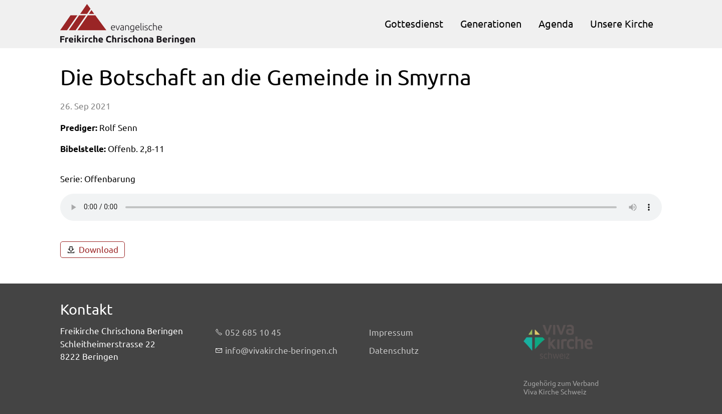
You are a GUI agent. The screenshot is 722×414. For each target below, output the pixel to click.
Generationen (490, 24)
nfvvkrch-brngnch (281, 351)
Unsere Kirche (621, 24)
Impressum (391, 332)
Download (98, 249)
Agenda (555, 24)
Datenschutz (394, 350)
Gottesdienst (414, 24)
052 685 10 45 (253, 332)
